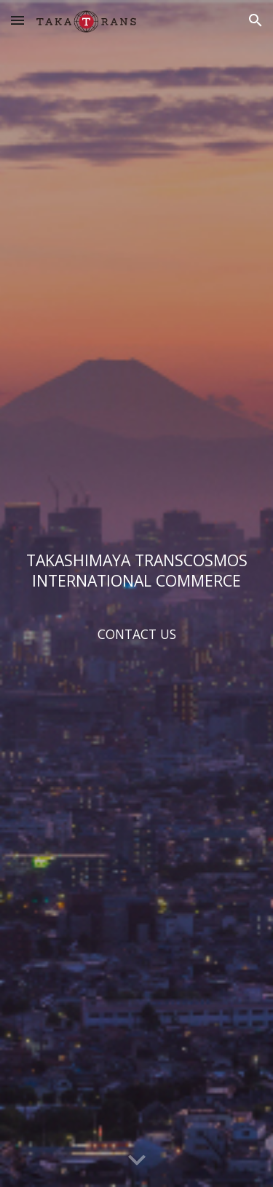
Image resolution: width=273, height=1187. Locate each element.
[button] (17, 20)
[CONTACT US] (137, 634)
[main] (137, 570)
